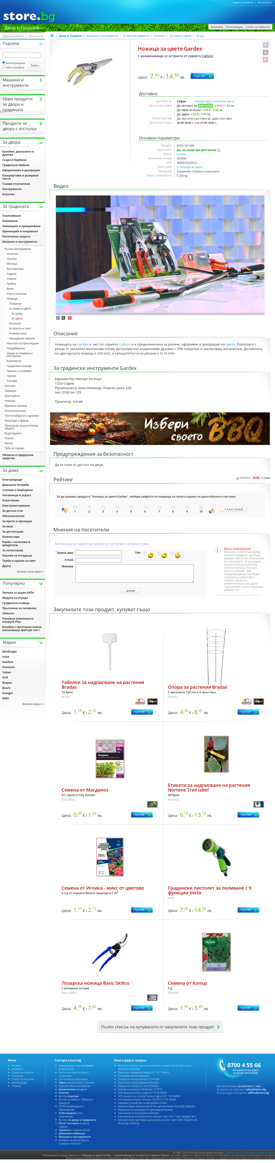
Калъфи (12, 381)
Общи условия (233, 1156)
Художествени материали (74, 1089)
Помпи (9, 438)
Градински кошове (19, 366)
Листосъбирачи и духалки (22, 416)
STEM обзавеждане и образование (71, 1111)
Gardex (181, 154)
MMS (5, 698)
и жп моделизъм (70, 1118)
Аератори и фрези (16, 421)
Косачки (10, 386)
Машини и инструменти (102, 36)
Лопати (11, 259)
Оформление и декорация (21, 170)
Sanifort (7, 662)
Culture (207, 56)
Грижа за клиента (243, 2)
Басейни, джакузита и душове (18, 153)
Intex (5, 657)
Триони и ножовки (19, 371)
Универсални (18, 333)
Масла (9, 443)
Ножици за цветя (191, 167)
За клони (15, 323)
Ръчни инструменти (136, 36)
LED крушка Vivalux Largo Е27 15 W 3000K (142, 1096)
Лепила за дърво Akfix (18, 592)
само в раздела (13, 67)
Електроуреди (12, 480)
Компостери (11, 537)
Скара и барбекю (14, 160)
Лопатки (12, 254)
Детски (69, 1099)
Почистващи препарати (73, 1082)
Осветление (10, 500)
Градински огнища (15, 603)
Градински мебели (15, 165)
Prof (5, 677)
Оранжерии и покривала (20, 231)
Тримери (10, 391)
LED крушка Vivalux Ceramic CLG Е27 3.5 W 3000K (147, 1102)
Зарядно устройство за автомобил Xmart (142, 1106)
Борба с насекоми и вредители (16, 543)
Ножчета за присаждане (23, 343)
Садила (11, 274)
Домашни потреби (15, 485)
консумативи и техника (77, 1086)
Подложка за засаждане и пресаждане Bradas (145, 1113)
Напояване (10, 221)
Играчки (8, 194)
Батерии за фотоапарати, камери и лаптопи (74, 1145)
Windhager (9, 651)
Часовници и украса (16, 495)
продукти (73, 1092)
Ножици (159, 36)
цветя (230, 344)
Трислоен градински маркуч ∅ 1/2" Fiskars (143, 1075)
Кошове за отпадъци (17, 555)
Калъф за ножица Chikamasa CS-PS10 (140, 1092)
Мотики (12, 264)
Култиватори (15, 269)
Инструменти (12, 189)
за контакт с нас (249, 1089)
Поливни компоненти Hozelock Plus (18, 620)
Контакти (17, 1072)
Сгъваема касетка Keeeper (134, 1079)
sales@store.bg (256, 1093)
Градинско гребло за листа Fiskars (138, 1089)
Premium (8, 667)
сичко (77, 1123)
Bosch (6, 688)
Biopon (7, 683)
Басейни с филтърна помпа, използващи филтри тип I (22, 628)
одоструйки (13, 433)
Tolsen (6, 672)
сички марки (32, 704)
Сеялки (11, 279)
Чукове (11, 376)
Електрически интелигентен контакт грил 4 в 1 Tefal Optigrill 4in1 (157, 1119)
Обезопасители (13, 516)
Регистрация (19, 1086)
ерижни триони (16, 406)
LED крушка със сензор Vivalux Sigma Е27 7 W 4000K (149, 1099)
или (10, 289)
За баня (7, 526)
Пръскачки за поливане (19, 608)
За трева (17, 313)
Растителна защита (16, 236)
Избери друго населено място (214, 101)
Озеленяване (11, 216)
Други (6, 566)
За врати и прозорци (17, 521)
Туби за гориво (14, 448)
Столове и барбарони (17, 490)
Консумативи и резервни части (20, 177)
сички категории (29, 571)
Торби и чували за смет (19, 561)
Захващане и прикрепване (21, 226)
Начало (16, 1069)
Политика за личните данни (259, 1156)
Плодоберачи (16, 348)
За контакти (265, 2)
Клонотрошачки (15, 411)
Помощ (16, 1089)
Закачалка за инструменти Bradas (138, 1086)
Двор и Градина (22, 27)
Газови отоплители (16, 184)
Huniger (7, 693)
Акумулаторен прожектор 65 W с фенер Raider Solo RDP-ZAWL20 (156, 1109)
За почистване (12, 550)
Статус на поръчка (23, 1082)
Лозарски (15, 303)
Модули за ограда (15, 598)
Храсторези (12, 396)
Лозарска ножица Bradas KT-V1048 (138, 1082)
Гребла (11, 284)
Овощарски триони (22, 338)
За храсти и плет (20, 328)
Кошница (17, 1079)
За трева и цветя (180, 36)
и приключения (74, 1133)
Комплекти (14, 361)
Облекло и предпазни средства (17, 456)
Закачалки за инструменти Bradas (138, 1116)
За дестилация (12, 531)
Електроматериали (16, 505)
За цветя (201, 36)
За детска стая (12, 511)
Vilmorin (8, 613)
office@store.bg (258, 1096)
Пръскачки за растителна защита (21, 427)
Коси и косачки (17, 294)
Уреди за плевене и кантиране (19, 354)
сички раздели (13, 63)
